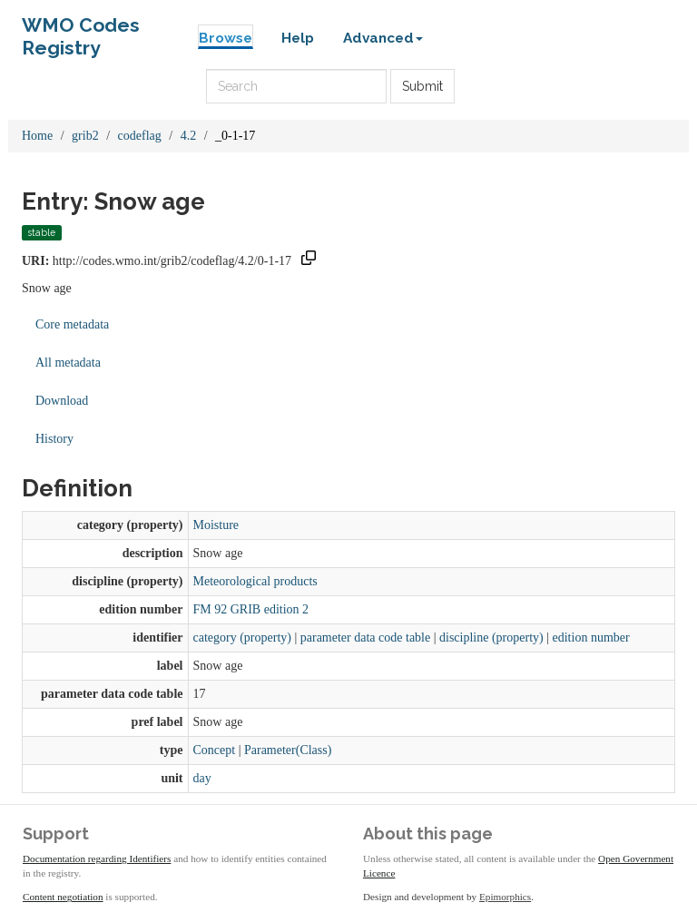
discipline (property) (491, 637)
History (54, 439)
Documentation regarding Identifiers (97, 858)
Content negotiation (63, 896)
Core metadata (72, 324)
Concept (214, 750)
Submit (422, 86)
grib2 (85, 135)
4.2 (189, 135)
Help (297, 38)
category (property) (242, 637)
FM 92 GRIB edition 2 (251, 609)
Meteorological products (255, 581)
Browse (225, 38)
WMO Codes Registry (81, 29)
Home (37, 135)
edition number (591, 637)
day (202, 778)
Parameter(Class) (287, 750)
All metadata (68, 362)
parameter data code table (365, 637)
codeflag (140, 135)
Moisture (216, 525)
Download (61, 400)
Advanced (383, 38)
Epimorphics (505, 896)
